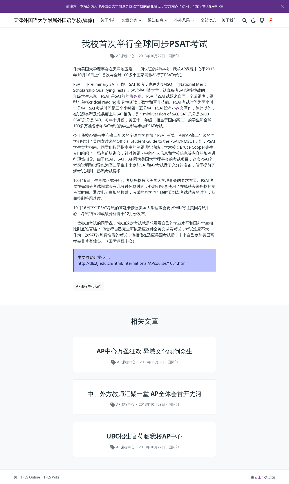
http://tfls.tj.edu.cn (207, 6)
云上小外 (261, 477)
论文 (180, 108)
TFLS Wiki (51, 477)
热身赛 (135, 96)
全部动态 (208, 20)
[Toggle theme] (253, 20)
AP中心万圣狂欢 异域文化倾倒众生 (144, 351)
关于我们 (229, 20)
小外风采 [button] (184, 20)
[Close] (282, 6)
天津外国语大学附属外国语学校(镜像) (54, 20)
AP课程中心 (125, 55)
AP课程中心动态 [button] (88, 286)
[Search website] (244, 20)
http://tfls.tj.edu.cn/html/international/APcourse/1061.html (132, 263)
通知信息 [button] (158, 20)
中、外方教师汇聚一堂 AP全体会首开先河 (144, 393)
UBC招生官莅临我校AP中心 (145, 436)
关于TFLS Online (27, 477)
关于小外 (108, 20)
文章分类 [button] (132, 20)
